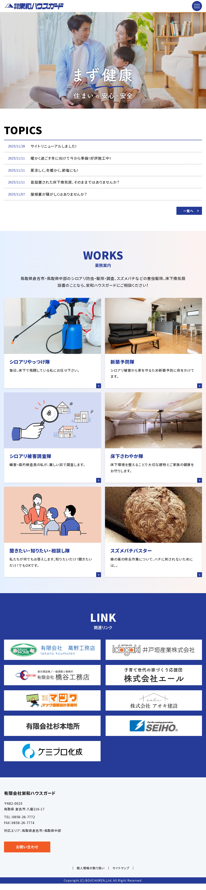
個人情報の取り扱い (91, 874)
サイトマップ (120, 874)
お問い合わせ (27, 853)
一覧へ (188, 210)
